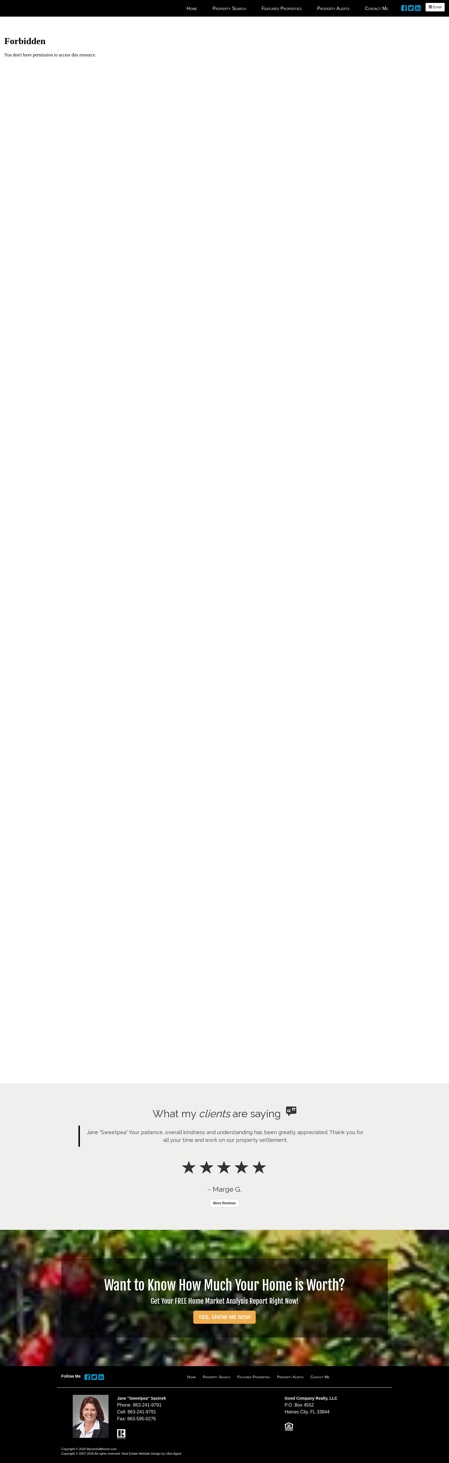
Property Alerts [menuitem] (333, 8)
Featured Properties (253, 1377)
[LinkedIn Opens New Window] (417, 7)
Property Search (216, 1377)
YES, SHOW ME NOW (224, 1317)
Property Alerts (290, 1377)
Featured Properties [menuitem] (281, 8)
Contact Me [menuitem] (376, 8)
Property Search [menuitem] (229, 8)
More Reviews (224, 1203)
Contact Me (319, 1377)
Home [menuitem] (192, 8)
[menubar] (287, 8)
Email (435, 7)
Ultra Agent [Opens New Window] (173, 1453)
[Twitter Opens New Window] (410, 7)
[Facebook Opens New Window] (404, 7)
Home (191, 1377)
